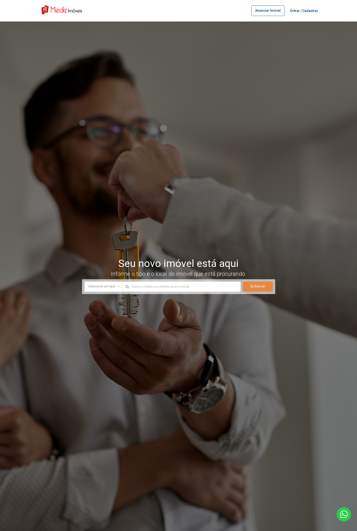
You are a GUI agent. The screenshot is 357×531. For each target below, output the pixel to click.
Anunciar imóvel (268, 10)
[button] (104, 287)
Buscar (257, 286)
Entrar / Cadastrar (304, 11)
